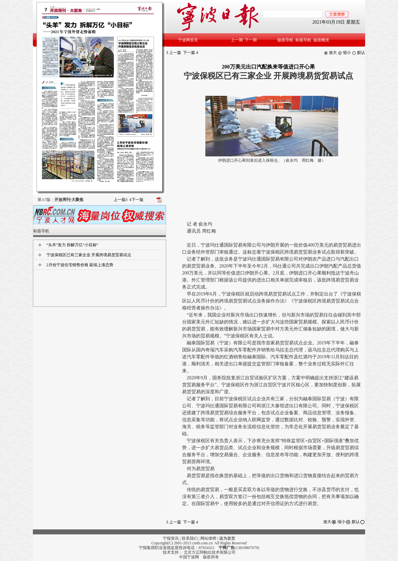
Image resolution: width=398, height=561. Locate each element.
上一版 (121, 199)
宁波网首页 (188, 40)
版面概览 (321, 40)
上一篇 (173, 52)
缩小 (344, 52)
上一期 (237, 40)
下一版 (137, 199)
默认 (358, 52)
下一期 (251, 40)
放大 (330, 52)
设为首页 (227, 538)
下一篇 (190, 52)
